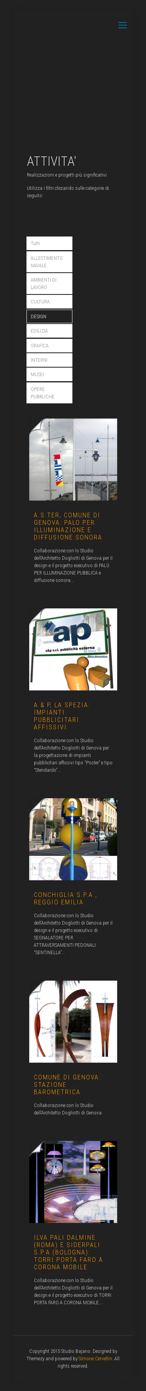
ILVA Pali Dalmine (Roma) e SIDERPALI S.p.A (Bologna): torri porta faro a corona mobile (68, 1252)
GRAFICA (40, 346)
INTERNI (39, 360)
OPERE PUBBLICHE (43, 392)
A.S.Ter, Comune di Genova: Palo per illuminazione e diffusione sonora (68, 526)
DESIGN (38, 316)
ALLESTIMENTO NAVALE (47, 261)
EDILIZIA (39, 331)
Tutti (35, 243)
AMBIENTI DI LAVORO (43, 283)
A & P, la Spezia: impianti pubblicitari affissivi (62, 716)
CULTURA (40, 302)
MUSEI (37, 374)
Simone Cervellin (95, 1358)
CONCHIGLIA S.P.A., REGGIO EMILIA (65, 898)
